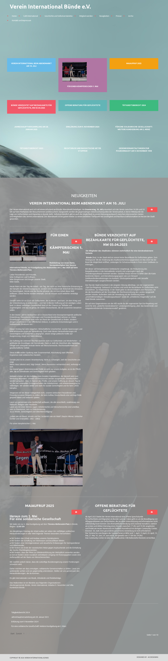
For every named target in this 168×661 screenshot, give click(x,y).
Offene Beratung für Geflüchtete (82, 105)
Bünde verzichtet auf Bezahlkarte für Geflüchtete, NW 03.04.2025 (115, 239)
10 (48, 634)
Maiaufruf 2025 (133, 63)
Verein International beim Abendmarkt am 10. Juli (77, 203)
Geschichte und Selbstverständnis (59, 16)
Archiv (130, 16)
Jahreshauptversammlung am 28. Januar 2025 (30, 617)
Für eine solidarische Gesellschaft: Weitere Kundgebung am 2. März (38, 626)
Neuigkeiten (104, 16)
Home (14, 16)
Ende (60, 634)
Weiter (53, 634)
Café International (30, 16)
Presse (119, 16)
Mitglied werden (86, 16)
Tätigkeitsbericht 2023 (31, 148)
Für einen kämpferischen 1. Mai (82, 86)
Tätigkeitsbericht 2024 (134, 105)
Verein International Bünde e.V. (50, 6)
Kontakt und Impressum (21, 20)
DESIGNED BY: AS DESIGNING (146, 657)
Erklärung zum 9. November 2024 (82, 127)
